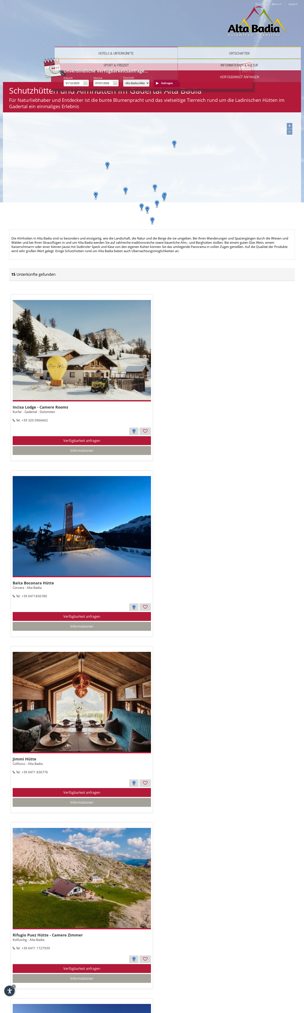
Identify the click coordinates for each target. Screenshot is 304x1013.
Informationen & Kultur (230, 31)
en (293, 4)
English (55, 989)
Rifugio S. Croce (194, 909)
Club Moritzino (28, 909)
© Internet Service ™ (262, 993)
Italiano (24, 989)
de (277, 4)
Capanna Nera (110, 647)
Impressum (236, 993)
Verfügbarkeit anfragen (277, 31)
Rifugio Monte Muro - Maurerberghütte (217, 516)
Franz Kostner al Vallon (36, 647)
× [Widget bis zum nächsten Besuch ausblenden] (14, 986)
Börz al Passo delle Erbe (119, 909)
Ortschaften (135, 31)
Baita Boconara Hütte (117, 384)
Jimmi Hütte (192, 384)
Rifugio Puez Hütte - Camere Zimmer (49, 516)
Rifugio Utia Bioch (197, 778)
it (260, 4)
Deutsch (40, 989)
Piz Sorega (23, 778)
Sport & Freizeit (182, 31)
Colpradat (106, 516)
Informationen (52, 428)
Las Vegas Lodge (195, 647)
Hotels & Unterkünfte (87, 31)
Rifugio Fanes (110, 778)
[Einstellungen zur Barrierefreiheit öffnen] (9, 991)
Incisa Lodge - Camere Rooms (41, 384)
